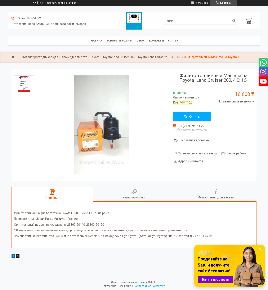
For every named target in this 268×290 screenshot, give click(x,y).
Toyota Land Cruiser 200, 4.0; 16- (159, 57)
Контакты (156, 40)
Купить (194, 117)
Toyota (94, 57)
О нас (141, 40)
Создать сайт (55, 2)
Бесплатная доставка (194, 140)
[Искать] (234, 21)
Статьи (173, 40)
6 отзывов (202, 2)
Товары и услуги (119, 40)
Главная (96, 40)
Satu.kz (152, 282)
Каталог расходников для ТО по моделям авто (54, 57)
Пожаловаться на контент (149, 286)
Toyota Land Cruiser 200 (119, 57)
